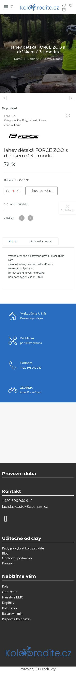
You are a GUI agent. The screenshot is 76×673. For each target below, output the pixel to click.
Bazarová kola (12, 613)
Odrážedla (9, 592)
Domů (18, 58)
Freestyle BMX (12, 597)
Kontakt (7, 563)
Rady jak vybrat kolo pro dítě (23, 548)
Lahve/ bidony (53, 58)
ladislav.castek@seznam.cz (25, 506)
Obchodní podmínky (17, 558)
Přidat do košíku (41, 191)
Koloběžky (9, 608)
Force (17, 125)
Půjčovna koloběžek (16, 619)
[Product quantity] (13, 191)
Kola (5, 586)
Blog (5, 553)
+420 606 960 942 (17, 501)
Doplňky (32, 58)
